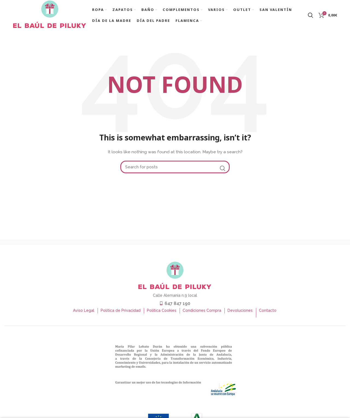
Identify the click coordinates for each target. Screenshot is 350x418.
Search (222, 171)
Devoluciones (240, 313)
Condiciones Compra (202, 313)
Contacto (267, 313)
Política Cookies (161, 313)
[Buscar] (175, 169)
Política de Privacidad (121, 313)
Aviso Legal (83, 313)
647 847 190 (177, 306)
